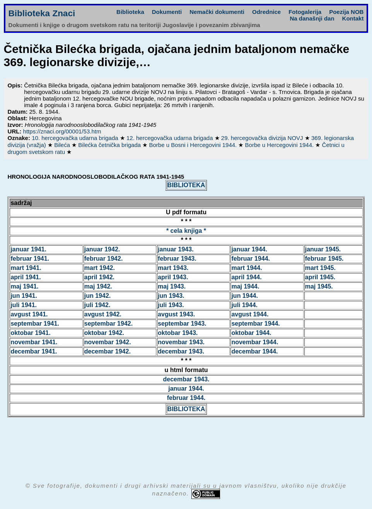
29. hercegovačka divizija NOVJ (263, 138)
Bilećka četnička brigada (110, 145)
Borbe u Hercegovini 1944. (280, 145)
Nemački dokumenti (216, 12)
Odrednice (266, 12)
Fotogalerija (304, 12)
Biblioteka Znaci (42, 13)
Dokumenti (167, 12)
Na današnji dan (312, 18)
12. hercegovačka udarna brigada (170, 138)
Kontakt (353, 18)
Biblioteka (130, 12)
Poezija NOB (346, 12)
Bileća (63, 145)
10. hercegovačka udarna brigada (76, 138)
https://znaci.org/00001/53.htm (62, 131)
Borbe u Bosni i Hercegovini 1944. (193, 145)
